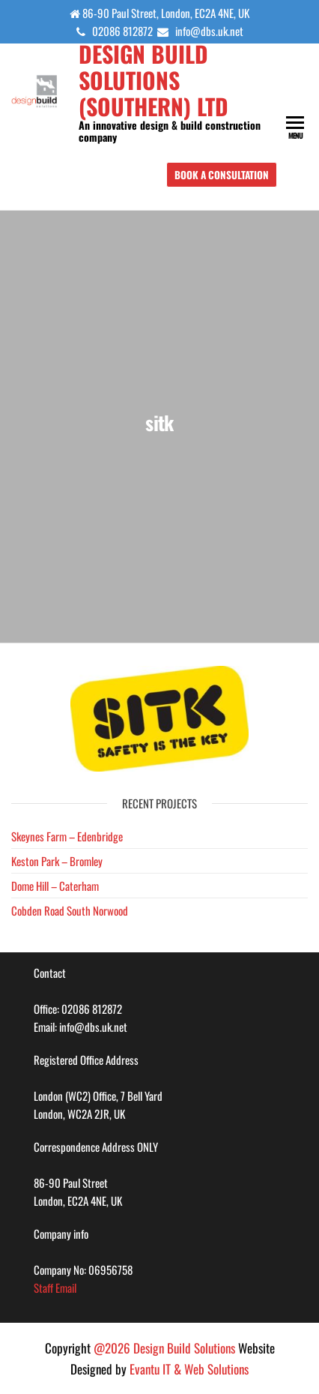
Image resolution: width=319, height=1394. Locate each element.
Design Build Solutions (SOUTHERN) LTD (153, 80)
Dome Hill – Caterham (55, 885)
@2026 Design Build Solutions (164, 1348)
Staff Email (55, 1287)
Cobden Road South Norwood (69, 910)
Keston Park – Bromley (57, 861)
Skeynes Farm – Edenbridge (67, 836)
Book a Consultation (221, 174)
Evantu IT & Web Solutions (189, 1369)
